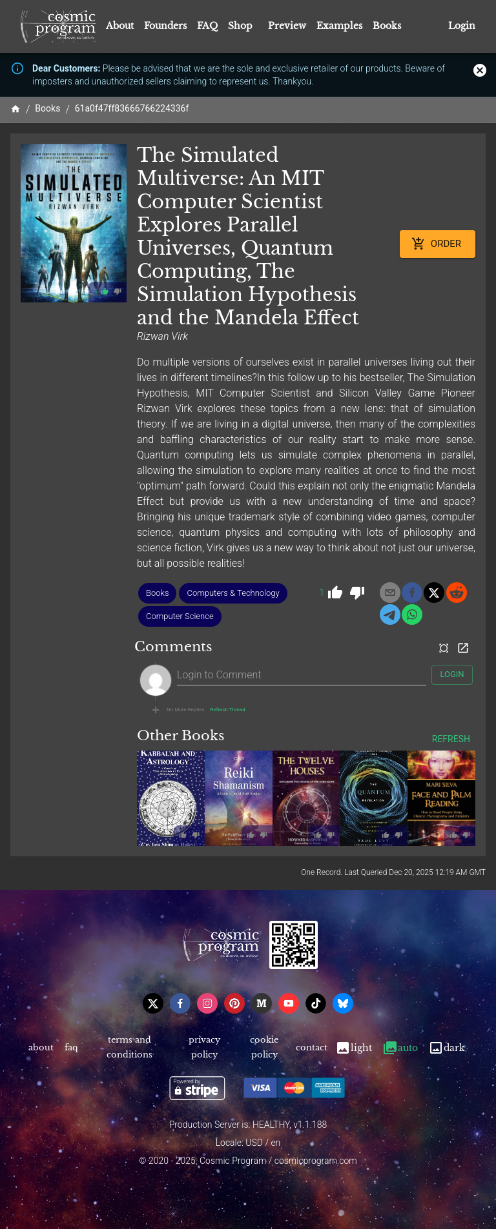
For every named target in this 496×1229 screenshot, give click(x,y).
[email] (390, 592)
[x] (434, 592)
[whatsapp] (412, 614)
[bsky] (343, 1003)
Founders (165, 26)
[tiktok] (315, 1003)
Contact (312, 1047)
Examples (339, 26)
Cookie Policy (264, 1047)
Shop (240, 26)
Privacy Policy (203, 1047)
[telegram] (390, 614)
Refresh (451, 739)
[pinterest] (234, 1003)
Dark (446, 1048)
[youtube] (288, 1003)
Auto (400, 1048)
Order (437, 243)
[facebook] (412, 592)
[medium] (261, 1003)
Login (461, 26)
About (120, 26)
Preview (287, 26)
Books (387, 26)
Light (353, 1048)
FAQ (207, 26)
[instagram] (207, 1003)
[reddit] (456, 592)
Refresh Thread (228, 710)
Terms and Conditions (129, 1047)
